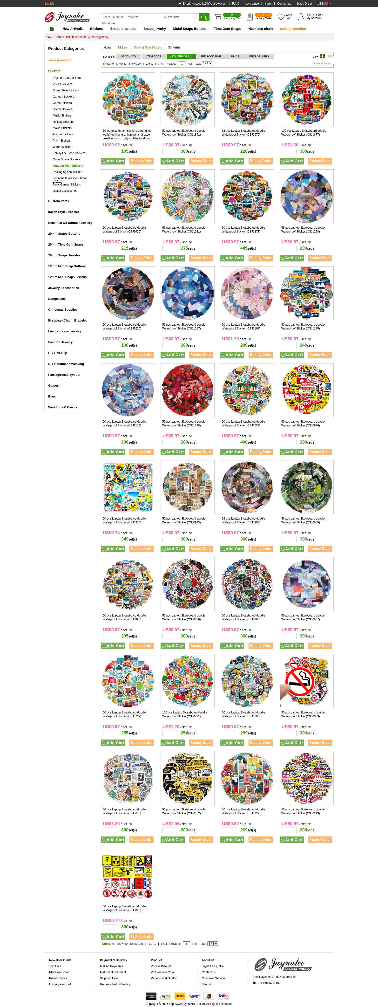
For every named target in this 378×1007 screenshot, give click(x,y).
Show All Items (322, 63)
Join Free (55, 966)
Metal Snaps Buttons (190, 29)
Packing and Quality (164, 978)
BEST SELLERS (259, 56)
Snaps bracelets (123, 29)
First (160, 63)
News (268, 3)
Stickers (96, 29)
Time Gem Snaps (227, 29)
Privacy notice (58, 978)
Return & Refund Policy (115, 984)
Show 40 (108, 63)
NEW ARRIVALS (179, 56)
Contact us (284, 3)
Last (198, 63)
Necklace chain (260, 29)
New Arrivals (72, 29)
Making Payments (111, 966)
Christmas (108, 23)
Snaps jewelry (154, 29)
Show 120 (135, 63)
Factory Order (263, 16)
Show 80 (121, 63)
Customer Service (213, 978)
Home (109, 47)
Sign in (310, 14)
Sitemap (207, 984)
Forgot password (60, 984)
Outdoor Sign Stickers (149, 47)
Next (190, 63)
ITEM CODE (154, 56)
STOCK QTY (128, 56)
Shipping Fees (109, 978)
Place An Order (59, 972)
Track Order (304, 3)
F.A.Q (235, 3)
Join (320, 14)
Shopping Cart (232, 16)
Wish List (289, 16)
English (49, 3)
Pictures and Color (163, 972)
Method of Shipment (113, 972)
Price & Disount (161, 966)
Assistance (252, 3)
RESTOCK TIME (211, 56)
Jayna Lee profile (213, 966)
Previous (171, 63)
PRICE (235, 56)
